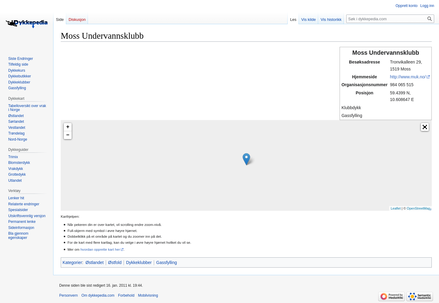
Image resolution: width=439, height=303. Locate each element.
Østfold (114, 262)
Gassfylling (166, 262)
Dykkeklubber (139, 262)
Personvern (68, 295)
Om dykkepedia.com (97, 295)
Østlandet (95, 262)
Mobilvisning (148, 295)
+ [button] (67, 127)
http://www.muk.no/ (408, 76)
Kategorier (72, 262)
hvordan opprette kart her (100, 249)
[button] (425, 127)
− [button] (67, 135)
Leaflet (396, 208)
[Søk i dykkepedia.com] (390, 19)
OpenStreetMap (418, 208)
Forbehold (126, 295)
